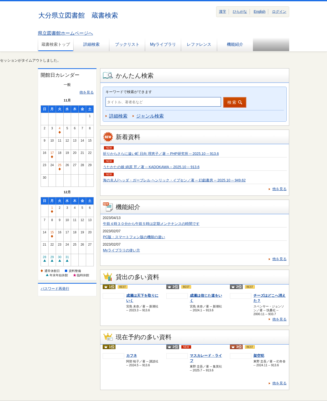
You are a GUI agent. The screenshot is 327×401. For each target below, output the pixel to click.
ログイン (279, 11)
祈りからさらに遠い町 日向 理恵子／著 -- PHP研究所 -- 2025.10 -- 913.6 (161, 154)
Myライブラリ (163, 44)
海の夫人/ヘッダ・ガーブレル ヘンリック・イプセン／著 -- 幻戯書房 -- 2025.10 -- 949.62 (174, 180)
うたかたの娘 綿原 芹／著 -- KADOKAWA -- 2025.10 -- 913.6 (151, 167)
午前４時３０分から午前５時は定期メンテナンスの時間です (151, 224)
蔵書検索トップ (55, 44)
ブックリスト (127, 44)
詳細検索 (91, 44)
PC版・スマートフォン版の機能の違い (134, 237)
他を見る (86, 92)
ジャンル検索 (150, 116)
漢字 (222, 11)
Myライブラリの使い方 (121, 250)
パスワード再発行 (55, 289)
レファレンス (199, 44)
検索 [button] (232, 102)
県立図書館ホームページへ (65, 33)
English (259, 11)
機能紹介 (235, 44)
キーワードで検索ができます (129, 92)
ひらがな (240, 11)
